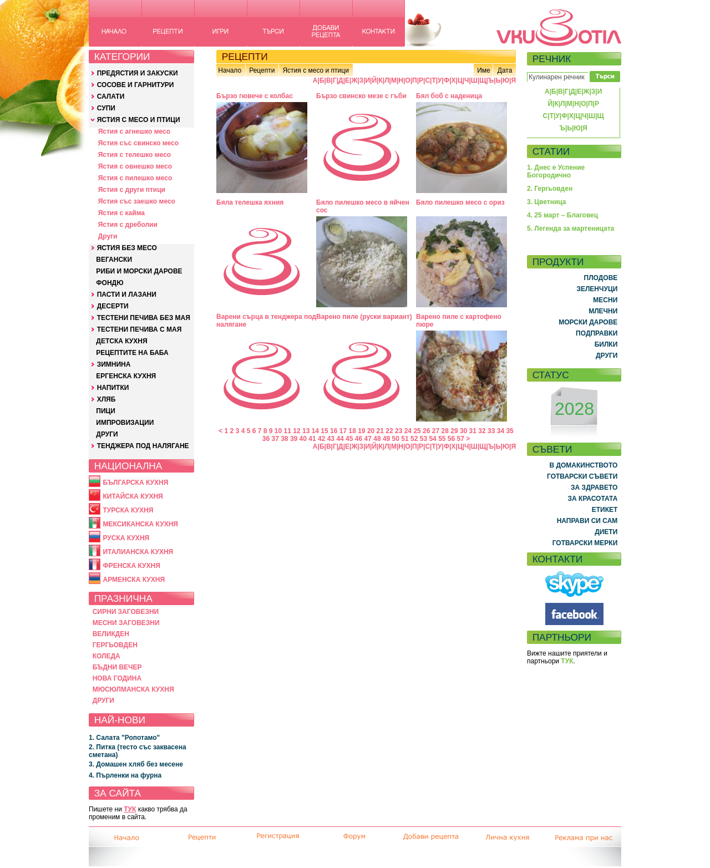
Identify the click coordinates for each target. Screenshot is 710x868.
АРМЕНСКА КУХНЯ (134, 579)
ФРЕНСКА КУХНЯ (131, 566)
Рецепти (262, 70)
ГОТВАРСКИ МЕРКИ (585, 543)
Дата (505, 70)
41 (312, 439)
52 (414, 439)
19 (361, 431)
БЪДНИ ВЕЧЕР (117, 667)
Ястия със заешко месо (136, 201)
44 (339, 439)
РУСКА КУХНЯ (126, 538)
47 (368, 439)
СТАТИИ (551, 151)
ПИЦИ (105, 411)
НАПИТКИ (113, 388)
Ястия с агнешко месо (134, 131)
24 (408, 431)
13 (306, 431)
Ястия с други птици (131, 190)
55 (441, 439)
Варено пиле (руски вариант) (364, 317)
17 (343, 431)
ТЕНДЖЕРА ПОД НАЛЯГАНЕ (143, 446)
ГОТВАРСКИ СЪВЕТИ (582, 476)
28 (445, 431)
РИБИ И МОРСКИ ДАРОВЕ (139, 271)
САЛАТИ (111, 96)
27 (435, 431)
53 (423, 439)
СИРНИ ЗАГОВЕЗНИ (126, 612)
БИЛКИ (606, 344)
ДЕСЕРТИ (113, 306)
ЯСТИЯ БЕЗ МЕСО (127, 248)
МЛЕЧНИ (603, 311)
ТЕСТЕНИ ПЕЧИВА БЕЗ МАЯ (143, 318)
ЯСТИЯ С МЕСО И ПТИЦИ (138, 120)
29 (454, 431)
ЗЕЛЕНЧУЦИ (596, 289)
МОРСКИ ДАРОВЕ (588, 322)
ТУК (130, 809)
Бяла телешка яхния (249, 202)
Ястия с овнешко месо (135, 166)
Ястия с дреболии (128, 225)
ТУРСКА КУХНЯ (128, 510)
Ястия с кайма (121, 213)
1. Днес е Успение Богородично (556, 171)
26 (426, 431)
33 (491, 431)
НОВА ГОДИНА (117, 678)
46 (358, 439)
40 (303, 439)
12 (296, 431)
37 (274, 439)
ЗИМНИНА (114, 364)
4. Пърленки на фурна (125, 775)
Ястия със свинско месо (138, 143)
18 (352, 431)
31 (472, 431)
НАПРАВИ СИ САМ (587, 521)
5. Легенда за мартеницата (570, 228)
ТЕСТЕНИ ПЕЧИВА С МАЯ (139, 329)
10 (278, 431)
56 (451, 439)
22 (389, 431)
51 (404, 439)
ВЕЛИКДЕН (111, 634)
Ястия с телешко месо (134, 155)
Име (483, 70)
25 (416, 431)
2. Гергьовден (549, 188)
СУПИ (106, 108)
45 (349, 439)
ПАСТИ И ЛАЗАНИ (126, 294)
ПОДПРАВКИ (596, 333)
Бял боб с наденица (449, 96)
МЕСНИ (605, 300)
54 (432, 439)
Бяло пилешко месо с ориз (460, 202)
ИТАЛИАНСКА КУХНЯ (138, 552)
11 (287, 431)
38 (284, 439)
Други (108, 236)
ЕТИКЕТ (605, 510)
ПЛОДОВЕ (601, 278)
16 (333, 431)
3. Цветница (546, 202)
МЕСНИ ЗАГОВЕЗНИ (126, 623)
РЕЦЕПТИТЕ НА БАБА (132, 353)
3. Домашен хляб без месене (136, 764)
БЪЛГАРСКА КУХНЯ (135, 482)
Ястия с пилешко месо (135, 178)
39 (293, 439)
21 (380, 431)
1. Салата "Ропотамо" (124, 738)
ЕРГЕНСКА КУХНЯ (126, 376)
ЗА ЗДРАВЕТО (594, 487)
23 (398, 431)
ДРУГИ (107, 434)
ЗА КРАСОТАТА (593, 498)
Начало (229, 70)
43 (330, 439)
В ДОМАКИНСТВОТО (583, 465)
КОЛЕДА (106, 656)
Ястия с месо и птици (315, 70)
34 (500, 431)
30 (463, 431)
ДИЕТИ (606, 532)
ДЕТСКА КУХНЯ (121, 341)
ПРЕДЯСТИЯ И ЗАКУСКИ (137, 73)
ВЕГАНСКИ (114, 259)
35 (509, 431)
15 (324, 431)
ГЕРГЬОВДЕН (115, 645)
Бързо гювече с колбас (254, 96)
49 (386, 439)
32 (481, 431)
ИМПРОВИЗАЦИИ (125, 423)
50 (395, 439)
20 (370, 431)
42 (321, 439)
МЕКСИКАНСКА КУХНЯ (140, 524)
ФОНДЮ (109, 283)
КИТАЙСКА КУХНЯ (133, 496)
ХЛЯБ (106, 399)
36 (266, 439)
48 (377, 439)
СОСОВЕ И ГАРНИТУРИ (135, 85)
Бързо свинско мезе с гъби (361, 96)
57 (460, 439)
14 (315, 431)
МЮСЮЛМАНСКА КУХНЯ (133, 689)
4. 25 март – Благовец (562, 215)
